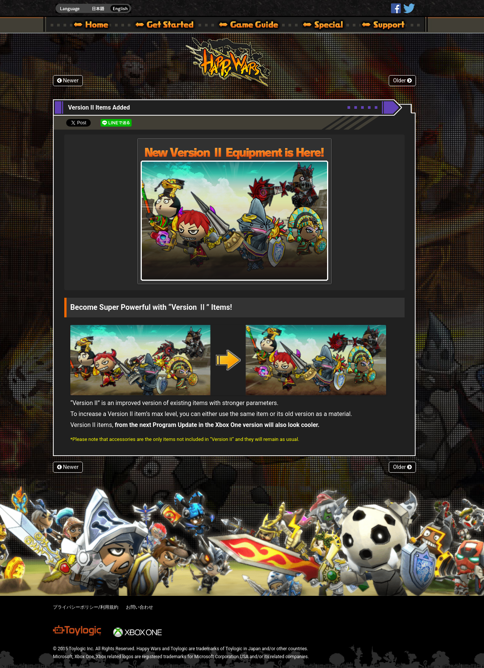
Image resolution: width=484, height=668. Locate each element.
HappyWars (396, 8)
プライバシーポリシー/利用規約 (85, 607)
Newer (68, 80)
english (93, 8)
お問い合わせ (139, 607)
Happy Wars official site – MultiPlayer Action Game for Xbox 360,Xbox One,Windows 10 (92, 25)
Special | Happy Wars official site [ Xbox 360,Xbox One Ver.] (320, 25)
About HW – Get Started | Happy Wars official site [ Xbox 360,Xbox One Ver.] (170, 25)
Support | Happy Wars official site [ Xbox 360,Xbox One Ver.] (377, 25)
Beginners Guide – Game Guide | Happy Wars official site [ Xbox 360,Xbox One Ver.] (254, 25)
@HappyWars (409, 8)
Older (402, 80)
